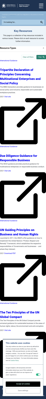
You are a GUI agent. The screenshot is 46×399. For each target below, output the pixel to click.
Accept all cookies (23, 384)
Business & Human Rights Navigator (24, 5)
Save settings (23, 391)
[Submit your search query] (42, 22)
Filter (41, 57)
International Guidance (8, 61)
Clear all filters (28, 57)
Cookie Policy (15, 360)
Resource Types (8, 48)
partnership (13, 14)
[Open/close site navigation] (41, 6)
